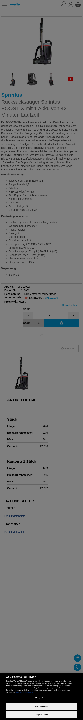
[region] (41, 696)
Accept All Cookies (41, 715)
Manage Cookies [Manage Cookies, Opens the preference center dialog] (41, 698)
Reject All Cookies (41, 706)
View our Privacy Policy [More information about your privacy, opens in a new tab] (24, 692)
